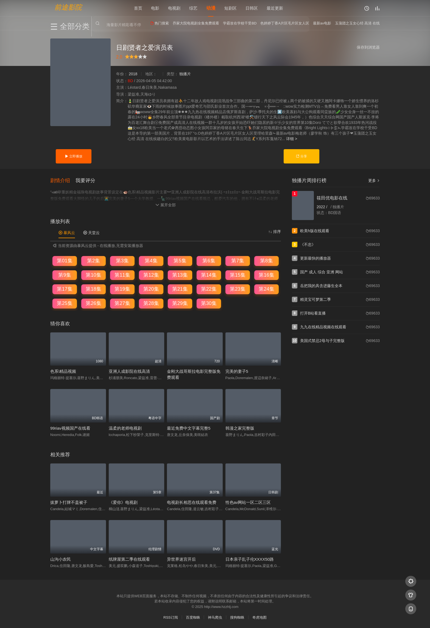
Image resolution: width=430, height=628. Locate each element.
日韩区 (251, 8)
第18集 (93, 288)
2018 (133, 74)
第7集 (237, 260)
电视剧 (174, 8)
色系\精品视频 (63, 370)
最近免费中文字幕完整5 (188, 427)
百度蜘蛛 (193, 617)
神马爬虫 (215, 617)
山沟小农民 (60, 558)
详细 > (291, 139)
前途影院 (68, 7)
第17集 (64, 288)
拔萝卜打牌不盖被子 (68, 501)
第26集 (93, 302)
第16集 (266, 274)
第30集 (208, 302)
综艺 (193, 8)
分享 (301, 156)
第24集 (266, 288)
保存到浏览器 (368, 47)
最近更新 (275, 8)
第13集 (180, 274)
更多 (374, 180)
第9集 (64, 274)
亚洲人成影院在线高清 (129, 370)
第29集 (180, 302)
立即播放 (73, 156)
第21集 (180, 288)
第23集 (237, 288)
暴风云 (66, 232)
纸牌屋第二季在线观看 (129, 558)
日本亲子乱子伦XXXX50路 (249, 558)
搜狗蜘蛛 (237, 617)
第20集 (151, 288)
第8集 (266, 260)
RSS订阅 (170, 617)
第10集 (93, 274)
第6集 (208, 260)
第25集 (64, 302)
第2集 (93, 260)
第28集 (151, 302)
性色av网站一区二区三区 (248, 501)
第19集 (122, 288)
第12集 (151, 274)
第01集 (64, 260)
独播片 (185, 74)
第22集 (208, 288)
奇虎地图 (259, 617)
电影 (155, 8)
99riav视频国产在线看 (70, 427)
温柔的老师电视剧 (125, 427)
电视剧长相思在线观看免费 (191, 501)
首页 (138, 8)
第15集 (237, 274)
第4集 (151, 260)
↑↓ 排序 (274, 231)
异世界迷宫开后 (181, 558)
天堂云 (91, 232)
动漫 (211, 8)
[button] (63, 180)
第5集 (180, 260)
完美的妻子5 (236, 370)
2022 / (322, 207)
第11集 (122, 274)
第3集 (122, 260)
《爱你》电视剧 (123, 501)
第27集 (122, 302)
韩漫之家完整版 (239, 427)
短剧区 (230, 8)
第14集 (208, 274)
